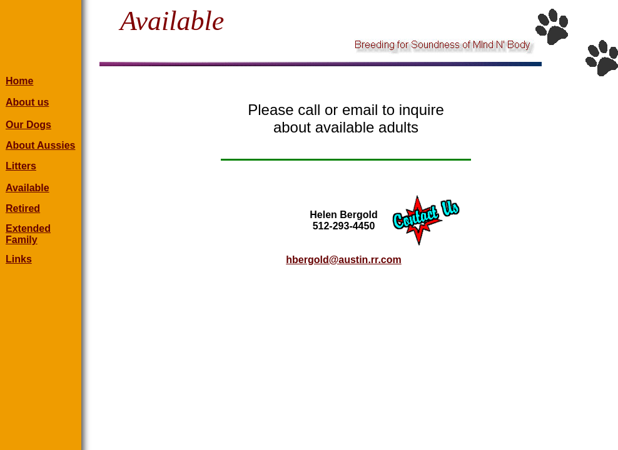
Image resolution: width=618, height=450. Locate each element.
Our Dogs (28, 124)
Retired (23, 208)
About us (27, 102)
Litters (21, 166)
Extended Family (28, 234)
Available (27, 187)
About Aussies (40, 145)
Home (19, 81)
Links (19, 259)
